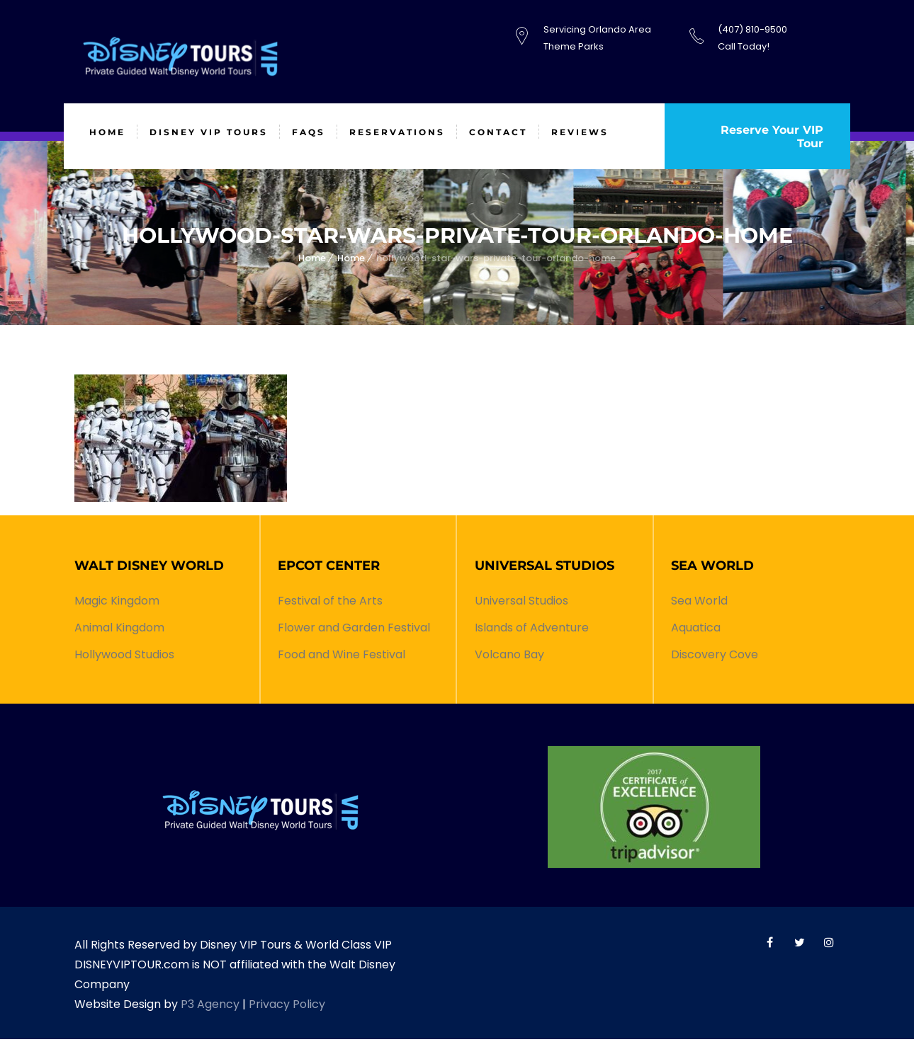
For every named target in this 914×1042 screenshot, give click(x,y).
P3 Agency (210, 1007)
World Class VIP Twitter (799, 945)
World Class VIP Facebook (769, 945)
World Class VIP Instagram (829, 945)
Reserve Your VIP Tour (770, 138)
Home (312, 261)
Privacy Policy (287, 1007)
